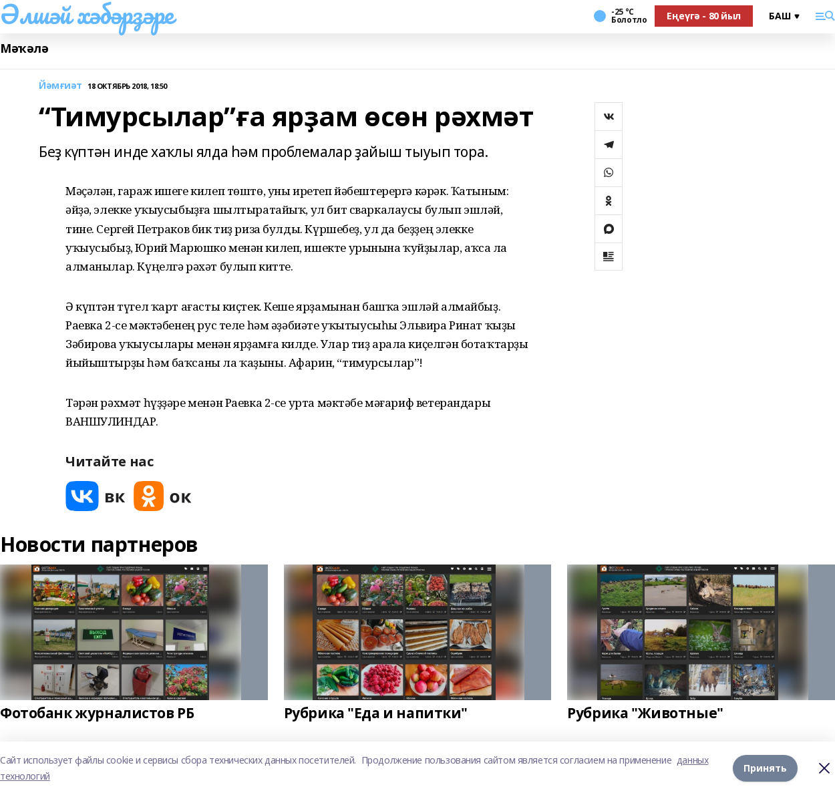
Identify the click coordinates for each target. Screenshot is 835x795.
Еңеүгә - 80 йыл (704, 15)
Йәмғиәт (60, 86)
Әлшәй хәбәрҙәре (87, 14)
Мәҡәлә (24, 48)
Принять (765, 768)
